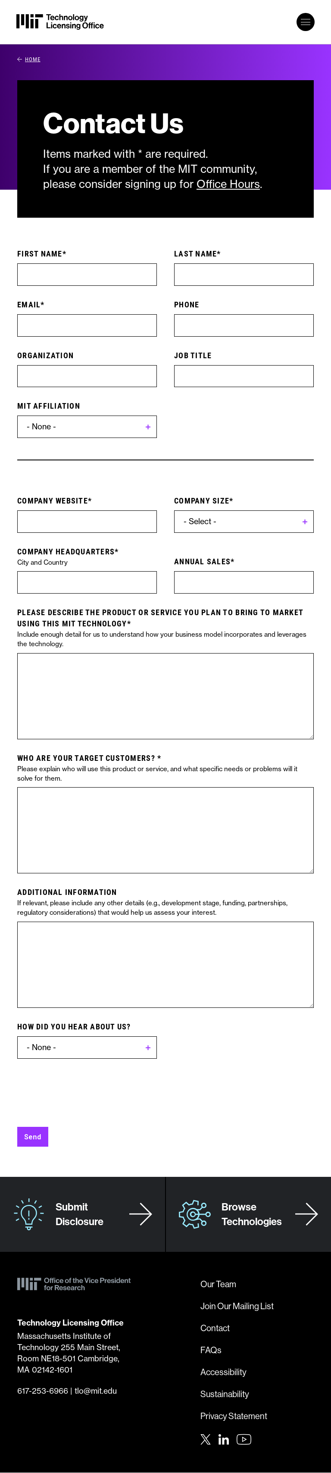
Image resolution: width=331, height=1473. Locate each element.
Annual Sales (202, 561)
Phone (186, 304)
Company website (52, 500)
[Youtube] (244, 1439)
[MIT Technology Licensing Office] (60, 22)
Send (32, 1136)
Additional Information (67, 892)
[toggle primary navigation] (306, 22)
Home (29, 59)
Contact (215, 1328)
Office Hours (228, 184)
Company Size (201, 500)
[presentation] (82, 1088)
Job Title (193, 355)
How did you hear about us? (74, 1026)
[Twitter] (205, 1438)
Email (29, 304)
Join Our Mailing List (237, 1306)
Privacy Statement (233, 1415)
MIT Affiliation (48, 405)
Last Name (195, 253)
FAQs (211, 1350)
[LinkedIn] (224, 1438)
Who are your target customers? (87, 758)
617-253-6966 (42, 1391)
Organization (45, 355)
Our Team (218, 1284)
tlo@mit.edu (96, 1391)
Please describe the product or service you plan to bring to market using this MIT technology (160, 618)
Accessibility (223, 1372)
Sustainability (224, 1394)
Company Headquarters (66, 551)
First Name (39, 253)
